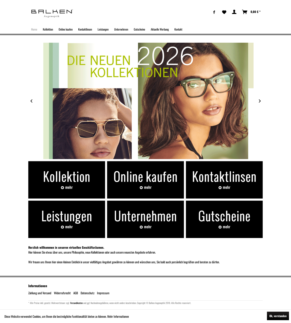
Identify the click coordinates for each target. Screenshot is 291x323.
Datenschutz (87, 293)
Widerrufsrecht (62, 293)
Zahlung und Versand (39, 293)
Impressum (103, 293)
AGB (75, 293)
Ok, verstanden (278, 316)
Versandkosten (76, 303)
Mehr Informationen (118, 316)
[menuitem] (214, 12)
